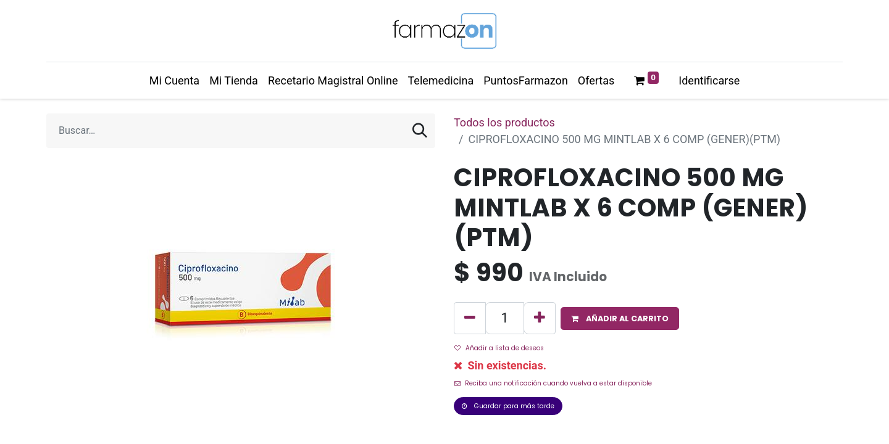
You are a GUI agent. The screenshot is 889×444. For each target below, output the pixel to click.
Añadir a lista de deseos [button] (499, 348)
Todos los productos (504, 122)
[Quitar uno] (470, 318)
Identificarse (709, 80)
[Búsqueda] (419, 130)
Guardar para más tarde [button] (508, 406)
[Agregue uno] (540, 318)
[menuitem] (174, 80)
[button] (620, 318)
